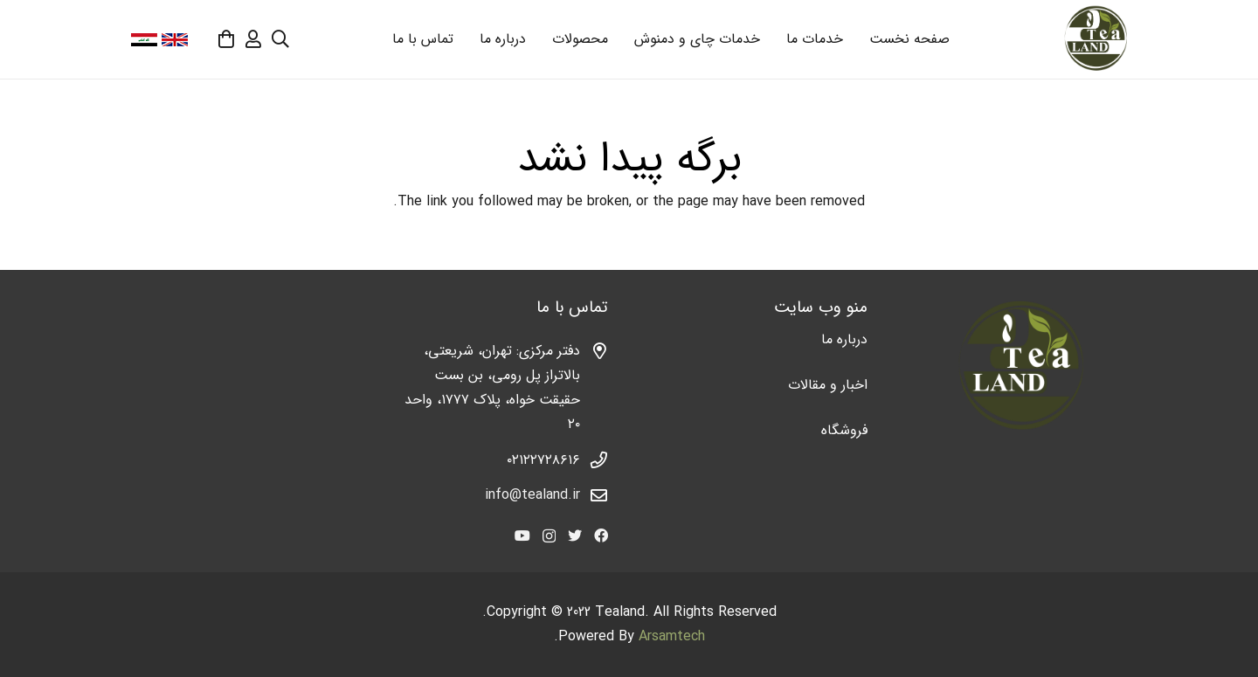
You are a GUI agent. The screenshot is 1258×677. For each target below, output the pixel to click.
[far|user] (253, 38)
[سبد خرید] (226, 39)
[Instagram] (549, 536)
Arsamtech (672, 636)
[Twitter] (575, 535)
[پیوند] (1094, 39)
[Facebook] (601, 535)
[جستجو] (280, 39)
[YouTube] (522, 535)
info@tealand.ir (532, 495)
